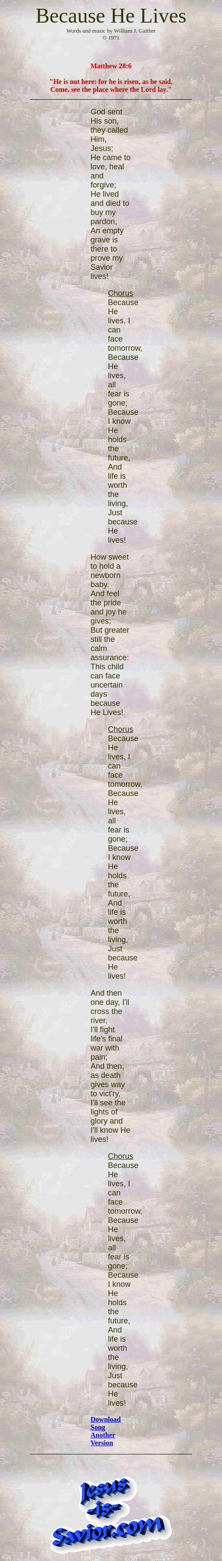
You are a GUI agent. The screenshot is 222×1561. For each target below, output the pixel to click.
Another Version (103, 1439)
